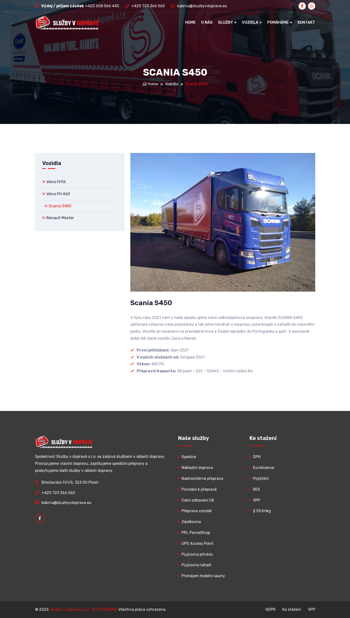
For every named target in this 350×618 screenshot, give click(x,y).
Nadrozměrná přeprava (200, 478)
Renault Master (58, 218)
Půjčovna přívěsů (195, 554)
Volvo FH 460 (56, 194)
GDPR (270, 609)
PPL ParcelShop (194, 532)
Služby (225, 22)
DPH (255, 456)
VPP (254, 500)
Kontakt (306, 22)
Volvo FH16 (54, 182)
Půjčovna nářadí (194, 565)
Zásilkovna (189, 521)
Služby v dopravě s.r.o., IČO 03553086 (83, 609)
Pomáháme (278, 22)
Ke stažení (291, 609)
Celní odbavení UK (196, 500)
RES (254, 489)
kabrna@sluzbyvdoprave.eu (199, 6)
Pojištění (259, 478)
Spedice (187, 456)
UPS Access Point (196, 543)
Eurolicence (261, 467)
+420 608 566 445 (77, 6)
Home (190, 22)
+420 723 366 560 (145, 6)
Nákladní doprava (195, 467)
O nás (207, 22)
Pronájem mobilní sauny (201, 576)
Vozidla (250, 22)
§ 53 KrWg (260, 511)
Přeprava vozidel (195, 511)
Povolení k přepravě (197, 489)
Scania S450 (58, 206)
